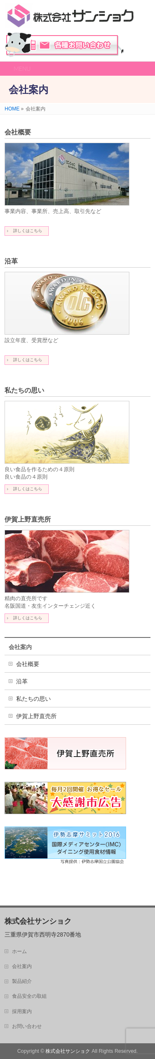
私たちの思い (24, 390)
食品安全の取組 (29, 996)
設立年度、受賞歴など (31, 340)
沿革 (11, 261)
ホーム (19, 951)
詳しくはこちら (27, 230)
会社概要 (18, 132)
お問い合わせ (64, 44)
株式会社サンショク (67, 1051)
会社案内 (20, 647)
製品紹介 (22, 981)
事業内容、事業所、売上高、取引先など (53, 211)
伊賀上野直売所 (28, 519)
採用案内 (22, 1011)
